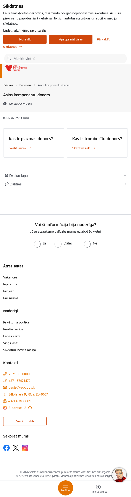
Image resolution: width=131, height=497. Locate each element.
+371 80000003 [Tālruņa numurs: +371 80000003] (21, 374)
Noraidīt (25, 39)
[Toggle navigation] (65, 487)
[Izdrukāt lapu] (65, 176)
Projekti (8, 291)
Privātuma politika (16, 322)
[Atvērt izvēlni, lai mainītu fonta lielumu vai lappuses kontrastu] (98, 489)
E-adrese (16, 408)
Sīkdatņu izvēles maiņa (19, 350)
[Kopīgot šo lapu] (65, 184)
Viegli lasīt (10, 343)
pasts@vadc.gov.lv (22, 387)
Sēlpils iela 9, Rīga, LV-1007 (28, 394)
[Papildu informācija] (30, 407)
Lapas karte (11, 336)
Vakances (10, 277)
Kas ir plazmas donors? (31, 138)
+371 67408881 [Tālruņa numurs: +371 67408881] (19, 401)
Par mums (10, 298)
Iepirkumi (10, 284)
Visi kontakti (25, 421)
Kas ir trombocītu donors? (97, 138)
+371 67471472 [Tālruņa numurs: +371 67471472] (20, 381)
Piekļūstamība (13, 329)
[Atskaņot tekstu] (20, 103)
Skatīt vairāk (17, 148)
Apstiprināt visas (71, 39)
